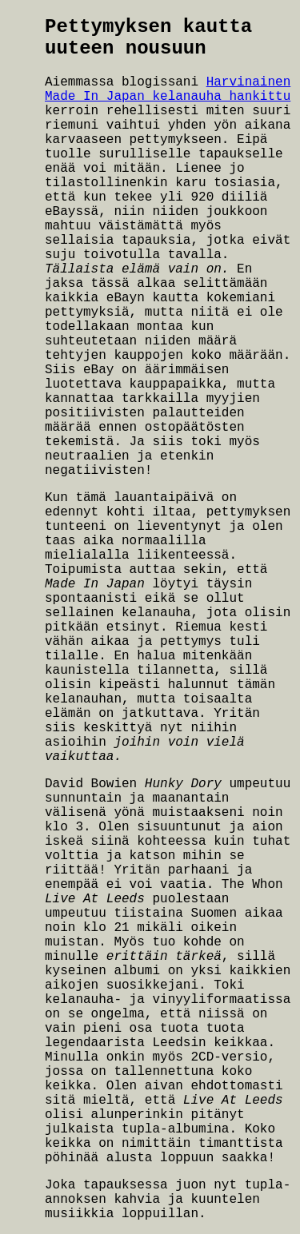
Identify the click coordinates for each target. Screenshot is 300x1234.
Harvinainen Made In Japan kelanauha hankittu (167, 89)
